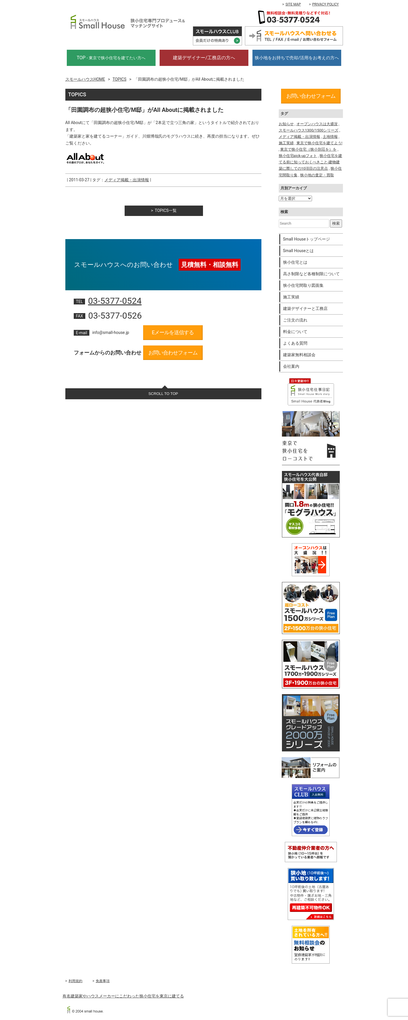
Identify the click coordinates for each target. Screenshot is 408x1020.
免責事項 (103, 981)
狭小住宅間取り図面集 (303, 285)
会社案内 (291, 366)
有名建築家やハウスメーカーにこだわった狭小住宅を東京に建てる (123, 996)
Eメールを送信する (173, 332)
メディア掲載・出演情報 (126, 180)
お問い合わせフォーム (172, 353)
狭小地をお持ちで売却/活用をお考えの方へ (297, 57)
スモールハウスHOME (85, 79)
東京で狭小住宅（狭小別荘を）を (308, 149)
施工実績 (286, 143)
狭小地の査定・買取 (317, 175)
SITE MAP (293, 4)
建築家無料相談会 (299, 354)
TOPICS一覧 (166, 210)
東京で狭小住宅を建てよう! (319, 143)
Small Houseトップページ (306, 239)
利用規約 (75, 981)
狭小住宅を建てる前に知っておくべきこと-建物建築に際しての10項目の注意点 (310, 162)
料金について (295, 331)
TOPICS (119, 79)
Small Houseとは (298, 250)
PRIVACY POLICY (325, 4)
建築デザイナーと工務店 (305, 308)
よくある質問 (295, 343)
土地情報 (330, 136)
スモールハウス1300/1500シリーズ (309, 130)
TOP (111, 57)
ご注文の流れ (295, 320)
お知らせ (286, 124)
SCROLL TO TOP (163, 393)
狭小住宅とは (295, 262)
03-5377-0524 (114, 301)
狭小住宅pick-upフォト (298, 156)
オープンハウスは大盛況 (317, 124)
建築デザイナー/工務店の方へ (204, 57)
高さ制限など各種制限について (311, 273)
